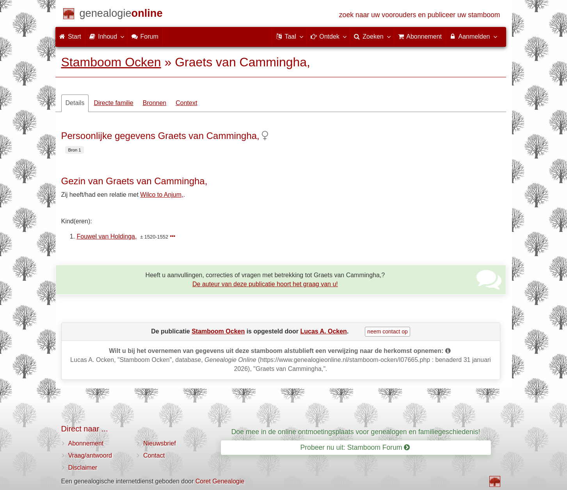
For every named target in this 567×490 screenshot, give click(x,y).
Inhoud (106, 36)
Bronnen (155, 103)
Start (70, 36)
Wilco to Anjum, (161, 194)
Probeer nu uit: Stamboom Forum (355, 447)
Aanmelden (473, 36)
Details (75, 103)
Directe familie (113, 103)
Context (186, 103)
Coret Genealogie (220, 481)
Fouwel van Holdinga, (107, 236)
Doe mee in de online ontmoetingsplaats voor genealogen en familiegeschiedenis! (355, 432)
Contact (154, 455)
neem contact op (387, 331)
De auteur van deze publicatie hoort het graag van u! (265, 284)
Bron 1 (74, 150)
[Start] (121, 14)
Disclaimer (83, 467)
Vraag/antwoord (90, 455)
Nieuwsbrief (159, 443)
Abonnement (86, 443)
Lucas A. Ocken (323, 331)
